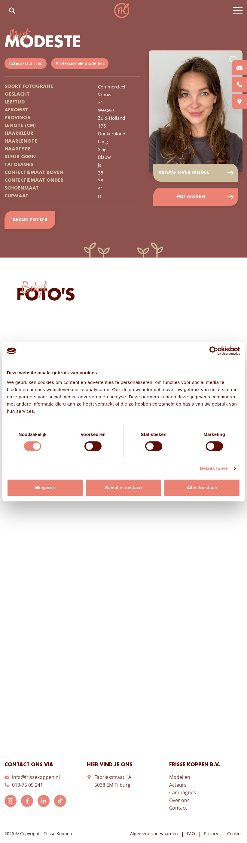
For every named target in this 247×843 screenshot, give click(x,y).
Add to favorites (232, 59)
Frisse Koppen (121, 10)
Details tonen (214, 468)
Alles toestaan (202, 487)
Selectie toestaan (123, 487)
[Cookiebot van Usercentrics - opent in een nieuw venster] (214, 350)
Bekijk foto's (30, 220)
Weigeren (45, 487)
